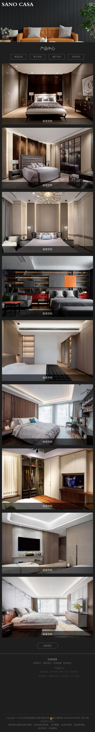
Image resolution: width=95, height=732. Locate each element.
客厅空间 (37, 57)
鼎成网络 (53, 728)
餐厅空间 (57, 57)
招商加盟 (65, 663)
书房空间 (76, 57)
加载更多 (47, 646)
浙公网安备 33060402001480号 (65, 718)
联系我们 (75, 663)
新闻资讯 (55, 663)
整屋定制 (18, 57)
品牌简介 (45, 663)
